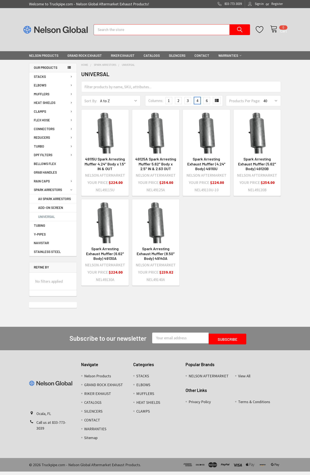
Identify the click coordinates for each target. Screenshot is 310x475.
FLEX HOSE (54, 124)
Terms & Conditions (254, 405)
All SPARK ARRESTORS (54, 203)
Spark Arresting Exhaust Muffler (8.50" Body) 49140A (156, 258)
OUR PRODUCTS (45, 72)
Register (277, 4)
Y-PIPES (40, 239)
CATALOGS (152, 60)
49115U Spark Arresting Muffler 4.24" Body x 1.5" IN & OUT (105, 168)
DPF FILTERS (54, 159)
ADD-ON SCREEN (50, 212)
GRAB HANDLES (45, 177)
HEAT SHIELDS (54, 107)
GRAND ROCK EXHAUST (84, 60)
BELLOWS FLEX (45, 168)
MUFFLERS (54, 98)
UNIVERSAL (46, 221)
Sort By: (90, 105)
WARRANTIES (229, 60)
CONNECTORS (54, 133)
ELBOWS (54, 90)
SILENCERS (177, 60)
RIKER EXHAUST (123, 60)
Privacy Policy (200, 405)
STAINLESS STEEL (47, 256)
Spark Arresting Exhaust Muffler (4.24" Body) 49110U (206, 168)
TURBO (54, 151)
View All (244, 379)
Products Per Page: (244, 105)
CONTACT (201, 60)
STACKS (54, 81)
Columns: (155, 105)
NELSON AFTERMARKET (209, 379)
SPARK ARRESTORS (53, 194)
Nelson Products (43, 60)
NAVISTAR (41, 247)
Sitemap (91, 441)
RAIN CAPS (54, 186)
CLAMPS (54, 116)
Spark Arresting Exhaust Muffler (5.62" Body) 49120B (257, 168)
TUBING (39, 230)
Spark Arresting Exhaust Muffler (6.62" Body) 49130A (105, 258)
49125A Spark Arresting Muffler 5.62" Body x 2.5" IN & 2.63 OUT (155, 168)
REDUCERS (54, 142)
